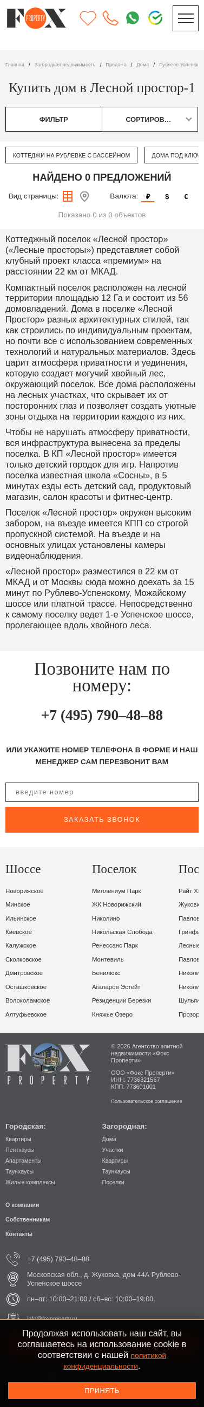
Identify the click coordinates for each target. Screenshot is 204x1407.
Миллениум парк (121, 891)
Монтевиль (111, 959)
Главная (16, 64)
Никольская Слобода (128, 932)
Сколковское (27, 959)
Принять (102, 1391)
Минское (20, 904)
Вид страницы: (33, 196)
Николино (108, 918)
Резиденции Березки (127, 1000)
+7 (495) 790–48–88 (102, 714)
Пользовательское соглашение (153, 1100)
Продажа (133, 64)
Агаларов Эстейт (121, 987)
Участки (115, 1149)
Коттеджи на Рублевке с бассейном (83, 155)
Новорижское (28, 891)
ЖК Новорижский (121, 904)
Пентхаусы (22, 1149)
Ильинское (23, 918)
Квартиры (20, 1139)
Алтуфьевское (30, 1014)
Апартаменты (27, 1160)
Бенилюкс (109, 973)
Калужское (23, 945)
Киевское (21, 932)
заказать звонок (102, 819)
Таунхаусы (22, 1171)
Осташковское (30, 987)
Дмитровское (27, 973)
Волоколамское (31, 1000)
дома (163, 64)
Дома (111, 1139)
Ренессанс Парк (119, 945)
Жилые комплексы (35, 1182)
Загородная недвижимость (74, 64)
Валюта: (124, 196)
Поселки (115, 1182)
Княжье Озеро (116, 1014)
